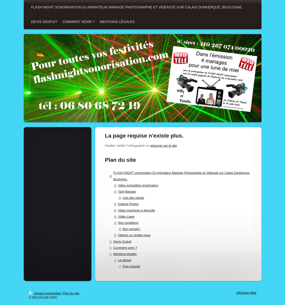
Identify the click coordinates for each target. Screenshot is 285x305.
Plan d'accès (131, 266)
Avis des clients (133, 198)
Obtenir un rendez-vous (134, 235)
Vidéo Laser (126, 216)
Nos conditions (128, 223)
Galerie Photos (128, 204)
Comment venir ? (125, 248)
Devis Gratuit (122, 241)
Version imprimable (45, 293)
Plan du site (71, 293)
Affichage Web (246, 293)
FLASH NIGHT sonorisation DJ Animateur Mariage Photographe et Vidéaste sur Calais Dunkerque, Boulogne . (181, 176)
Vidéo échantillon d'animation (138, 185)
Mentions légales (125, 254)
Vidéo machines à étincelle (136, 210)
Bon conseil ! (131, 229)
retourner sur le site (163, 145)
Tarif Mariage (127, 191)
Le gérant (124, 260)
